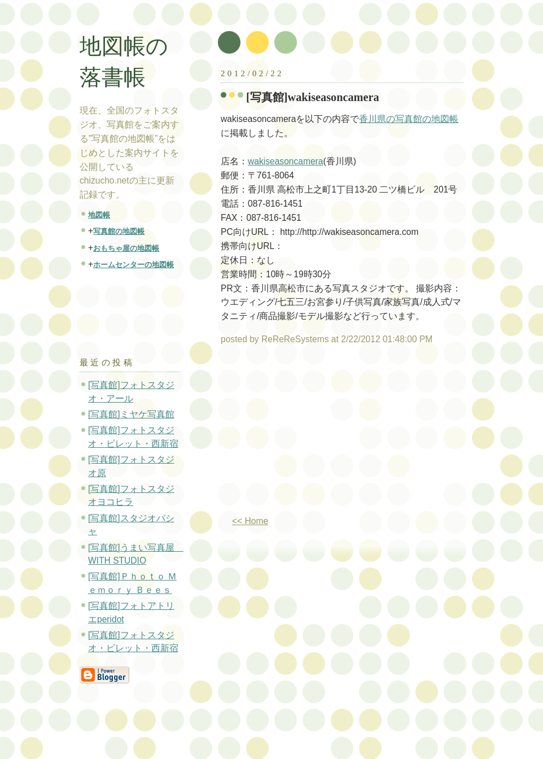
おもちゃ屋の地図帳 (126, 248)
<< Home (250, 521)
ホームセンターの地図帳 (133, 264)
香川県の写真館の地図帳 (408, 119)
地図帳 (99, 215)
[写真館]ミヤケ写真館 (131, 414)
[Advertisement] (315, 435)
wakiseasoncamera (285, 161)
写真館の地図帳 (118, 231)
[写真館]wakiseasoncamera (312, 97)
